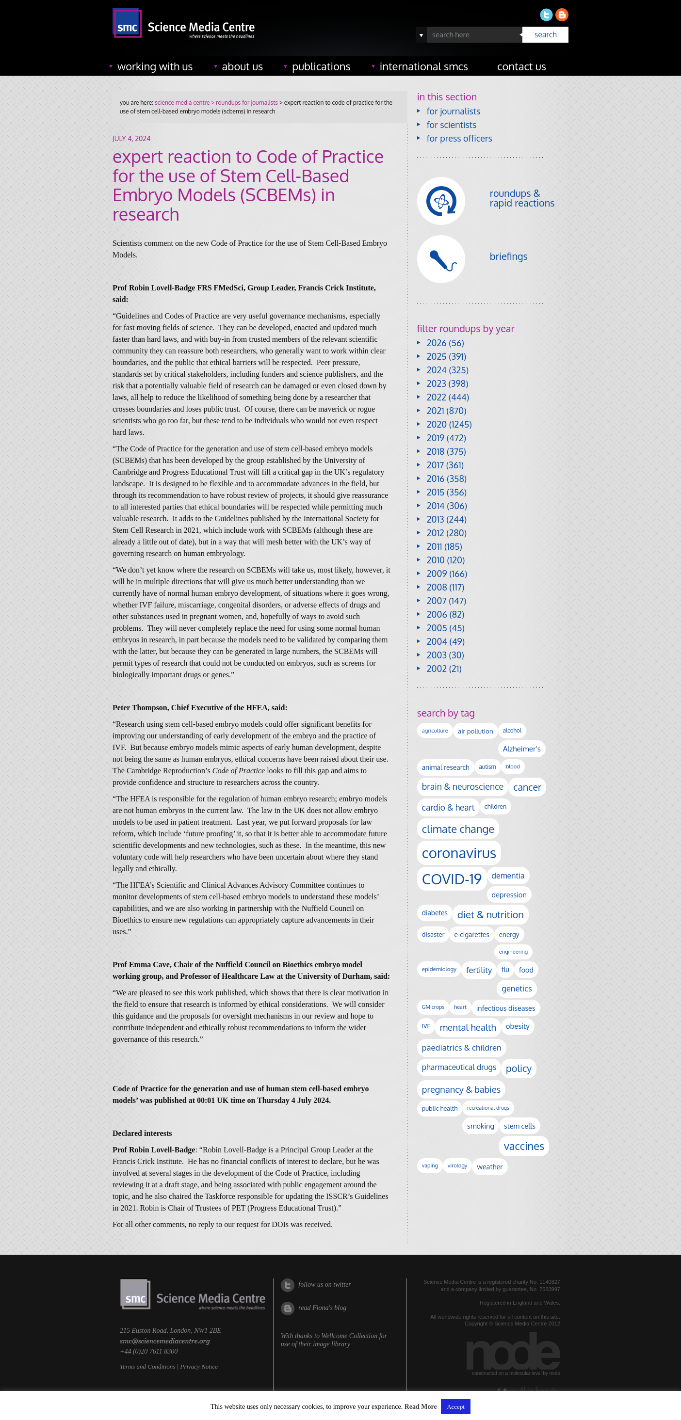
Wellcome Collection (349, 1336)
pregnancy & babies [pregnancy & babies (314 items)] (461, 1089)
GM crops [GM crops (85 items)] (433, 1007)
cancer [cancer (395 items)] (527, 787)
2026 (437, 342)
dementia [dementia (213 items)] (508, 875)
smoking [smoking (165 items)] (480, 1125)
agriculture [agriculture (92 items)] (435, 730)
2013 (435, 519)
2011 (434, 546)
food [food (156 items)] (526, 969)
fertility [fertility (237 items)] (479, 970)
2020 (437, 424)
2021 (435, 410)
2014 (436, 505)
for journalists (454, 111)
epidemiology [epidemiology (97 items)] (439, 969)
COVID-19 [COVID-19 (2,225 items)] (452, 879)
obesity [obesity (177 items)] (518, 1026)
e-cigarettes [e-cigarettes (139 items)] (471, 934)
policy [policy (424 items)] (519, 1068)
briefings (509, 256)
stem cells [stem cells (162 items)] (519, 1125)
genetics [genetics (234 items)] (517, 988)
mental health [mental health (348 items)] (468, 1027)
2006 (437, 614)
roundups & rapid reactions (522, 198)
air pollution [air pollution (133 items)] (475, 731)
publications (321, 66)
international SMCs (424, 66)
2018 (436, 451)
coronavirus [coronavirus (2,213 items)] (459, 853)
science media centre (182, 102)
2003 (437, 655)
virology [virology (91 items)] (458, 1165)
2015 (436, 492)
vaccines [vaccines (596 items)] (524, 1145)
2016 (436, 478)
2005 (437, 627)
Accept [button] (456, 1406)
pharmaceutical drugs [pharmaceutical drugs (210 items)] (459, 1067)
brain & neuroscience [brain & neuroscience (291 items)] (462, 786)
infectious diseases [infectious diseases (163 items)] (505, 1008)
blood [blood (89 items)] (513, 766)
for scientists (452, 124)
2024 (437, 370)
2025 (437, 356)
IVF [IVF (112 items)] (426, 1026)
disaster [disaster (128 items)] (433, 934)
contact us (521, 66)
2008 (437, 587)
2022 (436, 397)
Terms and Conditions (147, 1366)
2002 (437, 668)
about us (242, 66)
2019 (435, 437)
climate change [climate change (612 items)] (458, 828)
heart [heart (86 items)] (460, 1007)
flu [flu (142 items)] (505, 969)
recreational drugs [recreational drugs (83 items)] (488, 1107)
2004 (437, 641)
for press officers (459, 138)
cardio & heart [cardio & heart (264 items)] (448, 807)
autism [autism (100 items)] (487, 766)
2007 (437, 600)
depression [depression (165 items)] (509, 894)
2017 (435, 465)
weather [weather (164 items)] (490, 1166)
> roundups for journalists (243, 102)
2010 (436, 560)
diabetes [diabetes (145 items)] (435, 913)
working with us (155, 66)
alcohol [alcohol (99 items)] (512, 730)
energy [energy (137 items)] (509, 934)
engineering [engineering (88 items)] (513, 951)
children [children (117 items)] (496, 806)
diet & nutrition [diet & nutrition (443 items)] (490, 914)
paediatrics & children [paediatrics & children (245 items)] (462, 1047)
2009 (437, 573)
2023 (436, 383)
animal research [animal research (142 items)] (446, 767)
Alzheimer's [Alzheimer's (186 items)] (522, 748)
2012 (435, 532)
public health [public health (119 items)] (439, 1108)
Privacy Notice (199, 1366)
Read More (421, 1406)
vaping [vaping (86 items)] (430, 1165)
